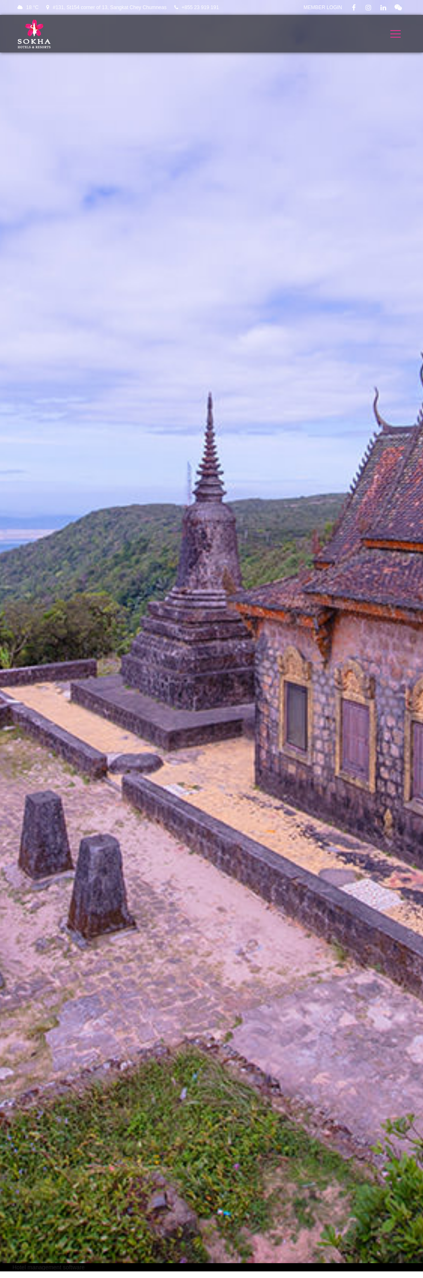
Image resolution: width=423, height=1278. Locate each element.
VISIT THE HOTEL (212, 201)
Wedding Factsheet (343, 1229)
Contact (228, 1216)
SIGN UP (225, 1139)
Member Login (323, 7)
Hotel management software (48, 286)
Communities (335, 1216)
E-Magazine (233, 1241)
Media (225, 1204)
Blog (223, 1191)
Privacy (327, 1191)
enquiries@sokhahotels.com (148, 1245)
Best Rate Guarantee (345, 1241)
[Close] (263, 958)
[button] (211, 1062)
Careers (328, 1204)
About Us (230, 1229)
